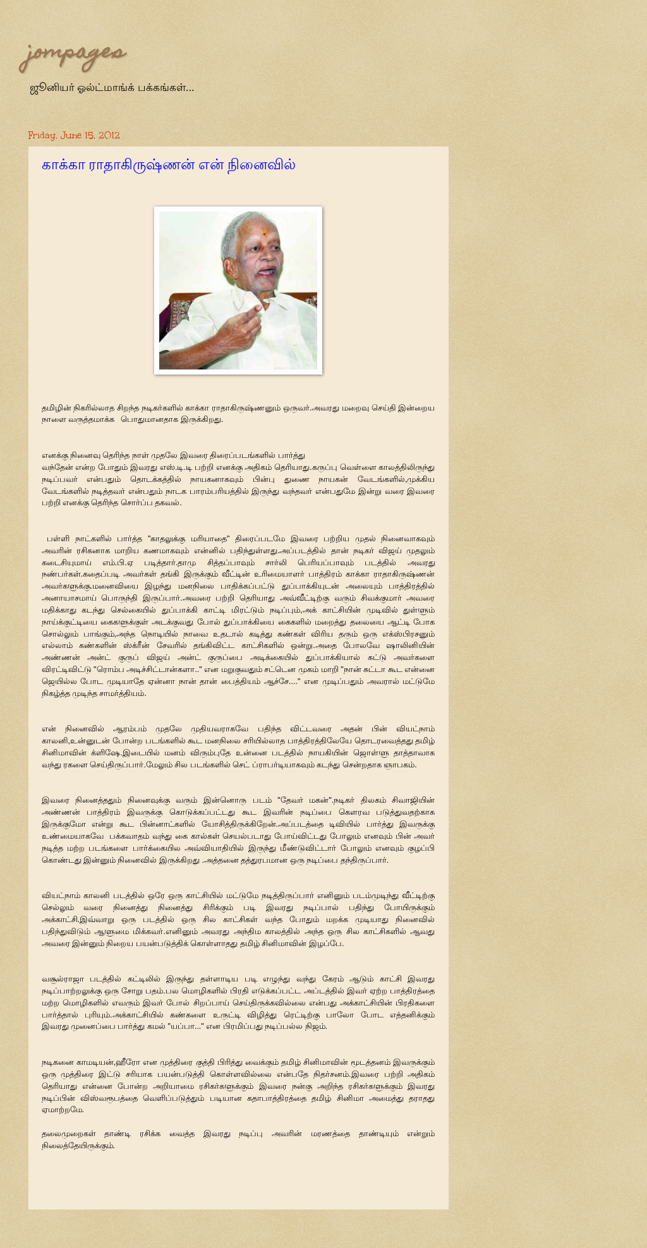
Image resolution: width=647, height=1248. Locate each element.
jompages (76, 53)
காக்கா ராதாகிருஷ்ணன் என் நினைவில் (169, 164)
